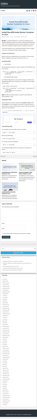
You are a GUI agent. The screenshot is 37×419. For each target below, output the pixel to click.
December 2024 (6, 310)
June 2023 (5, 343)
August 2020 (5, 404)
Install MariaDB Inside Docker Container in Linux (9, 192)
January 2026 (6, 286)
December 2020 (6, 397)
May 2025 (5, 301)
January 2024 (6, 330)
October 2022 (6, 357)
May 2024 (5, 323)
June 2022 (5, 364)
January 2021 (6, 395)
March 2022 (5, 370)
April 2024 (5, 324)
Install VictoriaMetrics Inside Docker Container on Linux (25, 173)
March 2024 (5, 326)
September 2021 (6, 381)
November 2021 (6, 377)
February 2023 (6, 350)
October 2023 (6, 335)
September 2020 (6, 403)
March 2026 (5, 283)
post (27, 58)
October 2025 (6, 292)
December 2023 (6, 332)
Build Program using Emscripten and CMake (12, 272)
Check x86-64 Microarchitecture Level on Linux (13, 270)
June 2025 (5, 299)
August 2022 (5, 361)
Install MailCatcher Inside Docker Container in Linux (9, 173)
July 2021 (5, 384)
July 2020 (5, 406)
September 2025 (6, 294)
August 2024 (5, 317)
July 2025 (5, 297)
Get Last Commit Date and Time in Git (11, 268)
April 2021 (5, 390)
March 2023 (5, 348)
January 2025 (6, 308)
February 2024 (6, 328)
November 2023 (6, 334)
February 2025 (6, 306)
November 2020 (6, 399)
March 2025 (5, 304)
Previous (3, 156)
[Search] (35, 250)
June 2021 (5, 386)
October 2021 (6, 379)
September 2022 (6, 359)
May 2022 (5, 366)
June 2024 (5, 321)
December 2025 (6, 288)
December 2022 (6, 354)
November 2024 (6, 312)
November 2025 (6, 290)
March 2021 (5, 392)
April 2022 (5, 368)
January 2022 (6, 374)
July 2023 (5, 341)
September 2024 (6, 315)
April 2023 (5, 346)
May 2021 (5, 388)
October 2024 (6, 314)
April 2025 (5, 303)
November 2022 (6, 355)
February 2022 (6, 372)
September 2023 (6, 337)
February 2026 (6, 285)
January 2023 (6, 352)
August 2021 (5, 383)
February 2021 (6, 394)
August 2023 (5, 339)
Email (3, 230)
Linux (12, 36)
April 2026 (5, 281)
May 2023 (5, 344)
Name (3, 225)
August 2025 (5, 295)
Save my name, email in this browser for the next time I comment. (17, 235)
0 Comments (17, 36)
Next (34, 156)
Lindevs (4, 3)
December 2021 (6, 375)
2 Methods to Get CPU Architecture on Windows (13, 263)
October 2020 (6, 401)
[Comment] (18, 216)
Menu (3, 10)
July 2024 (5, 319)
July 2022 (5, 363)
